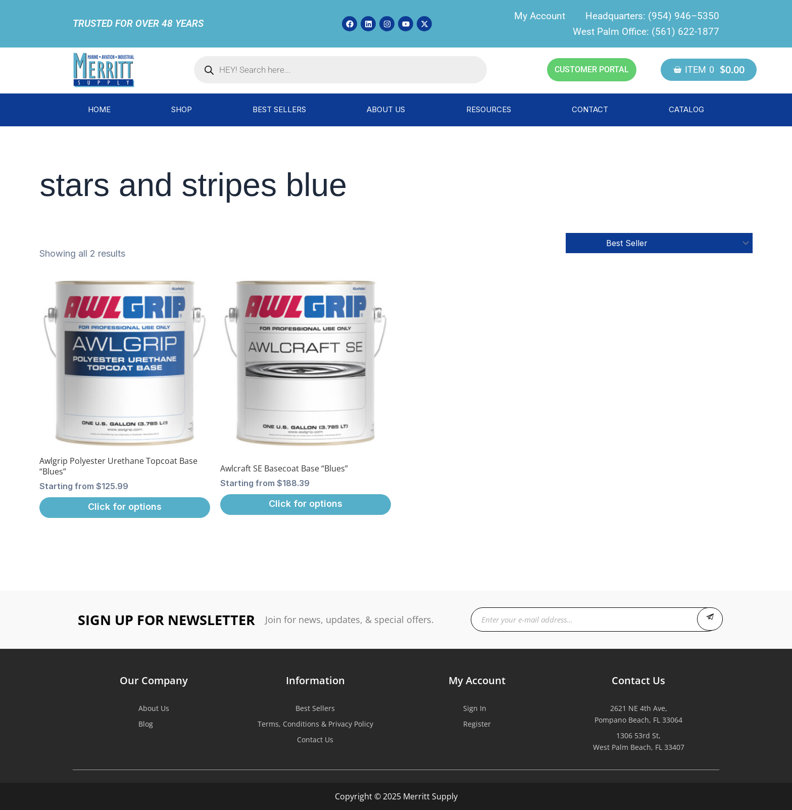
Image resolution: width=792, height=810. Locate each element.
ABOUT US (386, 109)
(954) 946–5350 (683, 16)
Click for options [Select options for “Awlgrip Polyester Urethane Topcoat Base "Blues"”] (125, 506)
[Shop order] (659, 243)
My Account (539, 16)
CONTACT (590, 109)
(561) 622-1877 (685, 31)
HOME (99, 109)
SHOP (181, 109)
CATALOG (686, 109)
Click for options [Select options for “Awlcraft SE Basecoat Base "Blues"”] (305, 503)
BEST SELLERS (279, 109)
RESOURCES (488, 109)
